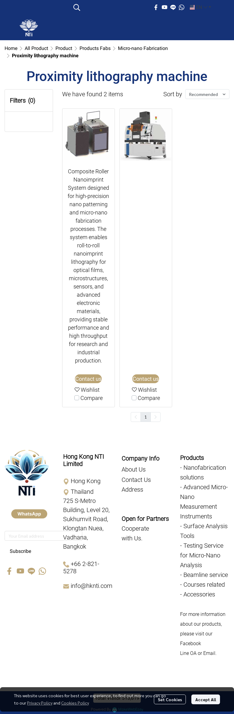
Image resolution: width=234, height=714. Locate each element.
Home (11, 48)
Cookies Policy (75, 702)
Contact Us (136, 479)
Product (63, 48)
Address (132, 489)
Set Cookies (170, 699)
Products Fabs (95, 48)
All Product (36, 48)
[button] (110, 7)
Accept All (205, 699)
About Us (134, 469)
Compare (91, 398)
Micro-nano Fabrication (143, 48)
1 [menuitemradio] (145, 416)
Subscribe (20, 551)
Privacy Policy (39, 702)
